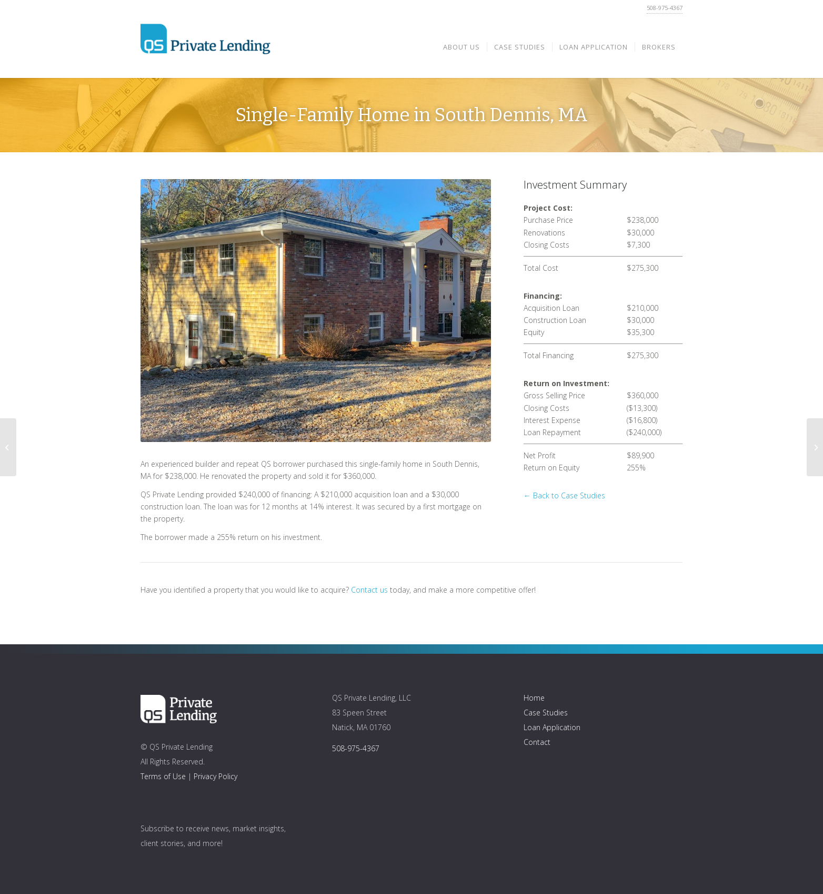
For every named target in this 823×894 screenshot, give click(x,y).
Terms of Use (163, 776)
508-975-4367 (665, 8)
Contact (537, 742)
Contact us (369, 590)
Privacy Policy (215, 776)
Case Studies (546, 713)
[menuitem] (461, 47)
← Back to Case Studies (564, 495)
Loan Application (552, 727)
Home (534, 698)
